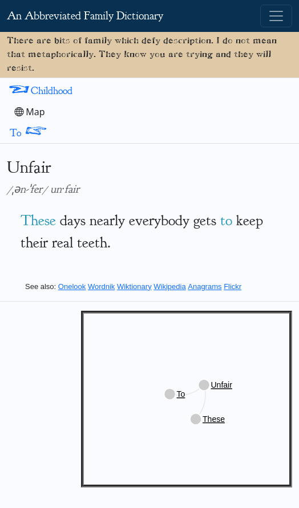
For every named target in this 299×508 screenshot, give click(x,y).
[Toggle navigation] (276, 16)
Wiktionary (134, 286)
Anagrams (204, 286)
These (38, 220)
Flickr (232, 286)
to (226, 220)
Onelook (72, 286)
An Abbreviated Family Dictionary (85, 16)
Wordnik (101, 286)
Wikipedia (169, 286)
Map (29, 111)
